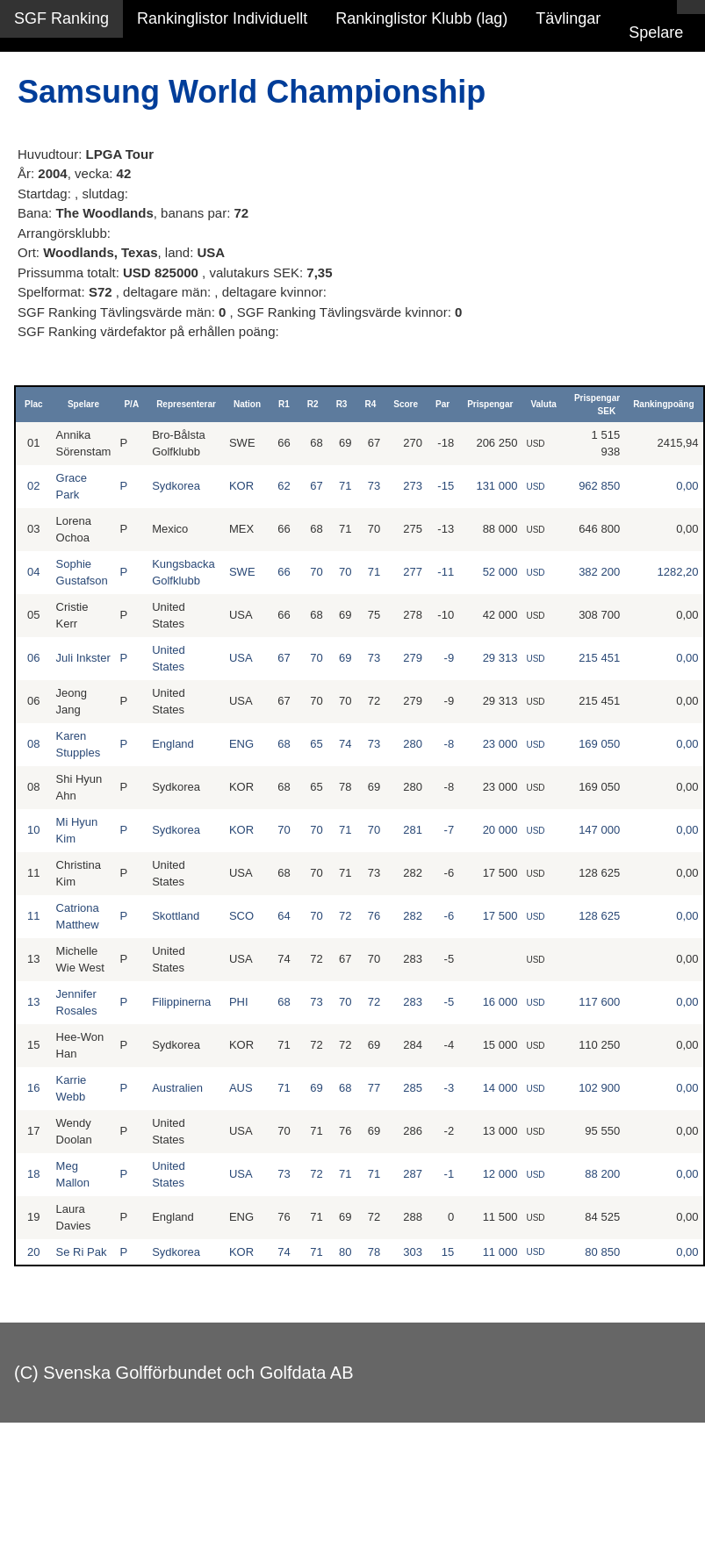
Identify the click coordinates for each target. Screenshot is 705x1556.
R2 (313, 404)
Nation (247, 404)
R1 (284, 404)
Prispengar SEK (597, 404)
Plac (34, 404)
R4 (370, 404)
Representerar (186, 404)
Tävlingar (568, 18)
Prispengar (490, 404)
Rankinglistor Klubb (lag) (421, 18)
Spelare (656, 32)
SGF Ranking (61, 18)
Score (405, 404)
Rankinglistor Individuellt (222, 18)
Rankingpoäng (663, 404)
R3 (342, 404)
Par (442, 404)
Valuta (543, 404)
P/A (131, 404)
